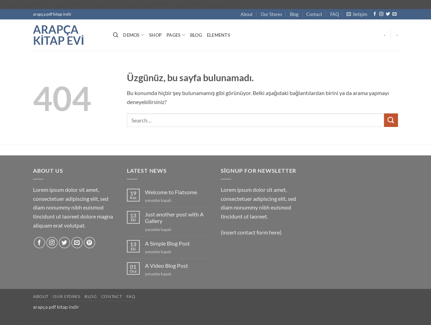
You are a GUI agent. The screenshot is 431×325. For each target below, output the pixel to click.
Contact (314, 14)
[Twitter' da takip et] (388, 14)
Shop (155, 35)
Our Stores (271, 14)
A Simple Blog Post (167, 243)
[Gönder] (391, 120)
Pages (175, 35)
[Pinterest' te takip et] (89, 242)
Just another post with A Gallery (174, 217)
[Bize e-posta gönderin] (394, 14)
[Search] (115, 35)
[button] (357, 14)
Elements (218, 35)
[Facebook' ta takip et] (375, 14)
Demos (133, 35)
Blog (294, 14)
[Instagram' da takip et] (381, 14)
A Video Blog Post (166, 265)
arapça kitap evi (58, 35)
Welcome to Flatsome (171, 192)
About (247, 14)
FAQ (334, 14)
